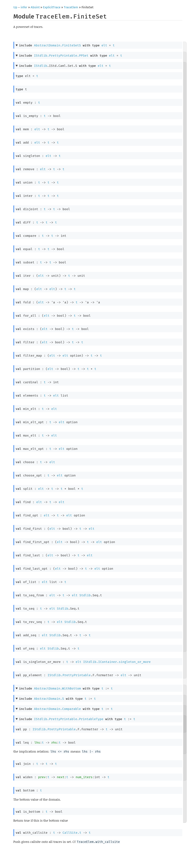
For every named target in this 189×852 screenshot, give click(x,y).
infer (24, 7)
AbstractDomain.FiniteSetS (57, 45)
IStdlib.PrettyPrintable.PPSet (61, 55)
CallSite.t (72, 833)
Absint (35, 7)
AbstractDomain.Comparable (57, 709)
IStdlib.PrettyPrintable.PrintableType (68, 719)
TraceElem (71, 7)
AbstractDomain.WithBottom (57, 688)
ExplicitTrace (51, 7)
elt (104, 45)
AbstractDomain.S (49, 699)
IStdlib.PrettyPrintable (69, 675)
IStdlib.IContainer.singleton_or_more (117, 662)
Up (15, 7)
